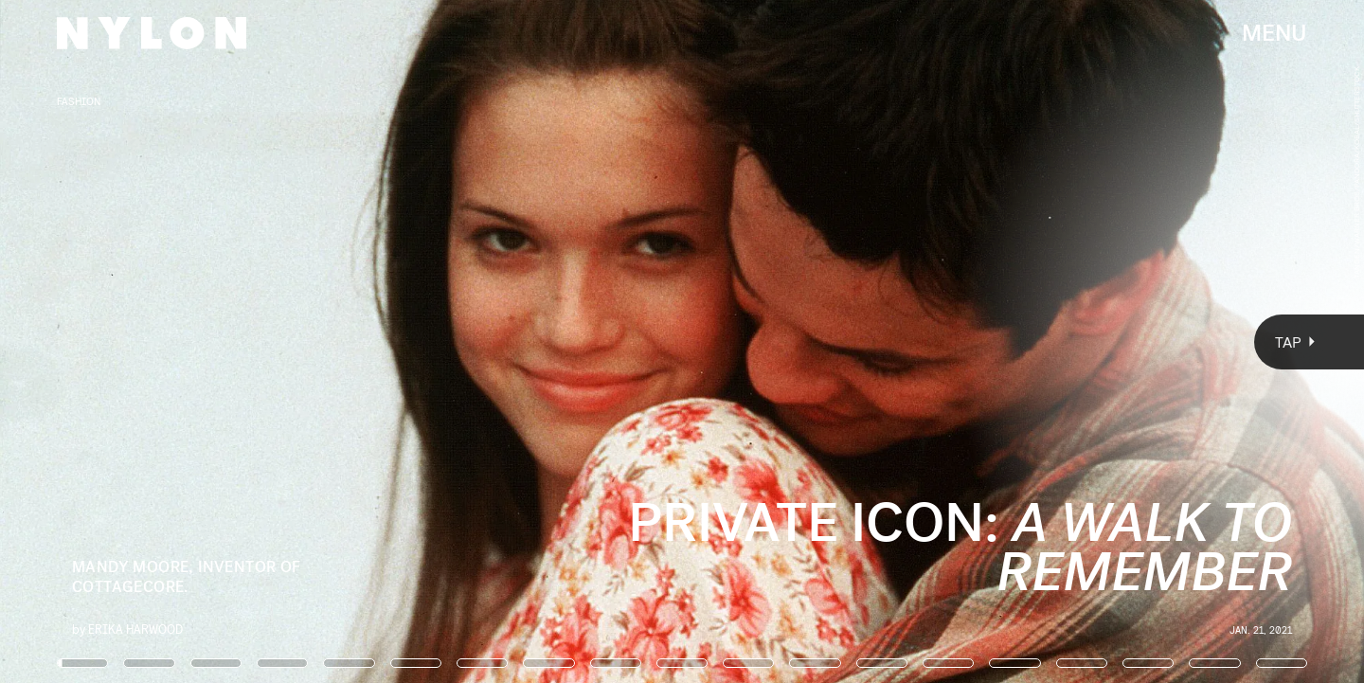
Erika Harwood (135, 628)
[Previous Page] (225, 341)
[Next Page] (907, 341)
